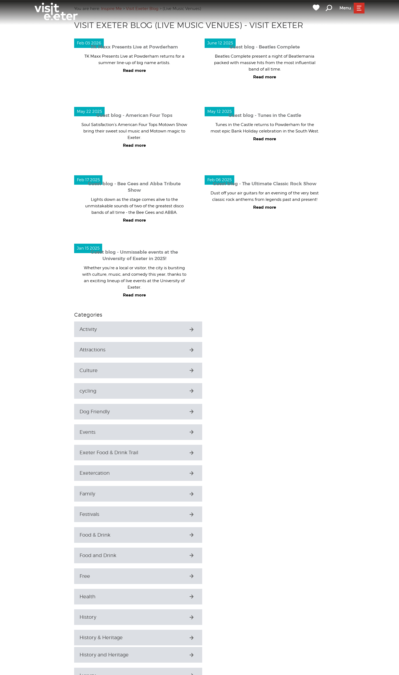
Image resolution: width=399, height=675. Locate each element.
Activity (88, 329)
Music (87, 535)
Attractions (220, 329)
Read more (134, 71)
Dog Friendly (95, 370)
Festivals (217, 411)
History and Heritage (104, 494)
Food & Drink (95, 432)
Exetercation (222, 391)
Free (85, 453)
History (88, 473)
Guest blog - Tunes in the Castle (264, 115)
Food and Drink (225, 432)
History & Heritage (228, 473)
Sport (86, 638)
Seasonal (90, 597)
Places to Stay (96, 576)
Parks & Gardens (99, 556)
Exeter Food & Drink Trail (109, 391)
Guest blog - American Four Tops (134, 115)
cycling (215, 350)
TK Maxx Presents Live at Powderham (134, 47)
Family (87, 411)
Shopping (91, 618)
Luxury (88, 514)
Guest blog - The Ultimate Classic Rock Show (265, 183)
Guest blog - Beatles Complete (264, 47)
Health (215, 453)
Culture (89, 350)
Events (215, 370)
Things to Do (94, 659)
